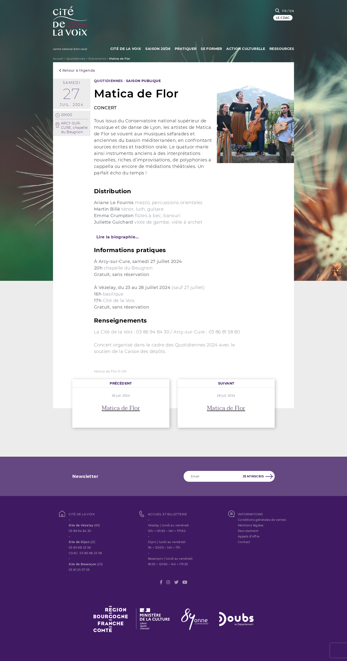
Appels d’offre (249, 536)
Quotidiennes (76, 58)
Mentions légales (250, 525)
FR (284, 11)
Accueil (58, 58)
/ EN (290, 11)
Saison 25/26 (156, 48)
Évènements (97, 58)
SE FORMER (210, 48)
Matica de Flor (121, 408)
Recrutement (248, 531)
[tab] (173, 237)
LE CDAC (283, 18)
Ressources (281, 48)
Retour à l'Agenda (77, 70)
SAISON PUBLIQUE (143, 81)
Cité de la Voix (123, 48)
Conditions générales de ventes (262, 520)
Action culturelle (245, 48)
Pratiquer (184, 48)
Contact (244, 542)
